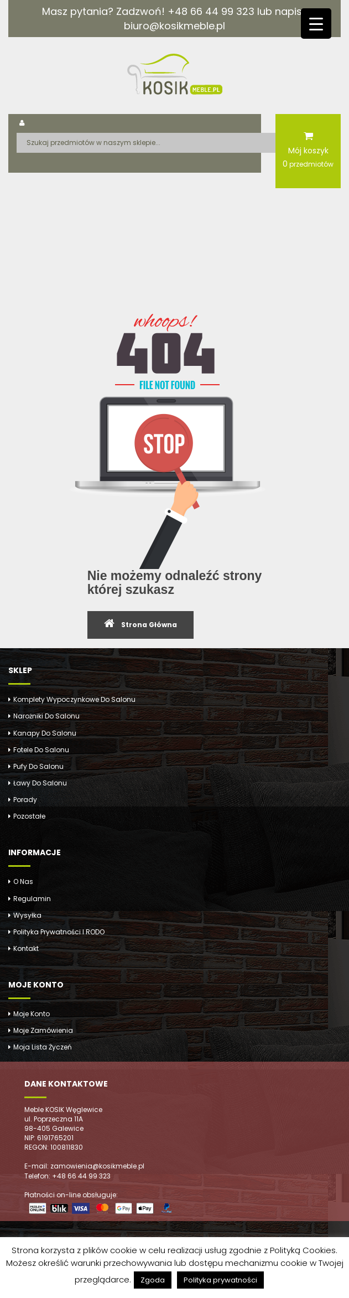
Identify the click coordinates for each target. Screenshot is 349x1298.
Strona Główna (149, 624)
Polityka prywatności (220, 1280)
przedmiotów (308, 163)
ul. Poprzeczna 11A (53, 1119)
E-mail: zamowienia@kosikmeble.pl (84, 1166)
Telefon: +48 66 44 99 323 (67, 1176)
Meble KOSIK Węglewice (63, 1109)
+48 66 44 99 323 (211, 11)
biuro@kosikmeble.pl (174, 26)
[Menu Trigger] (316, 23)
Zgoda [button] (152, 1280)
